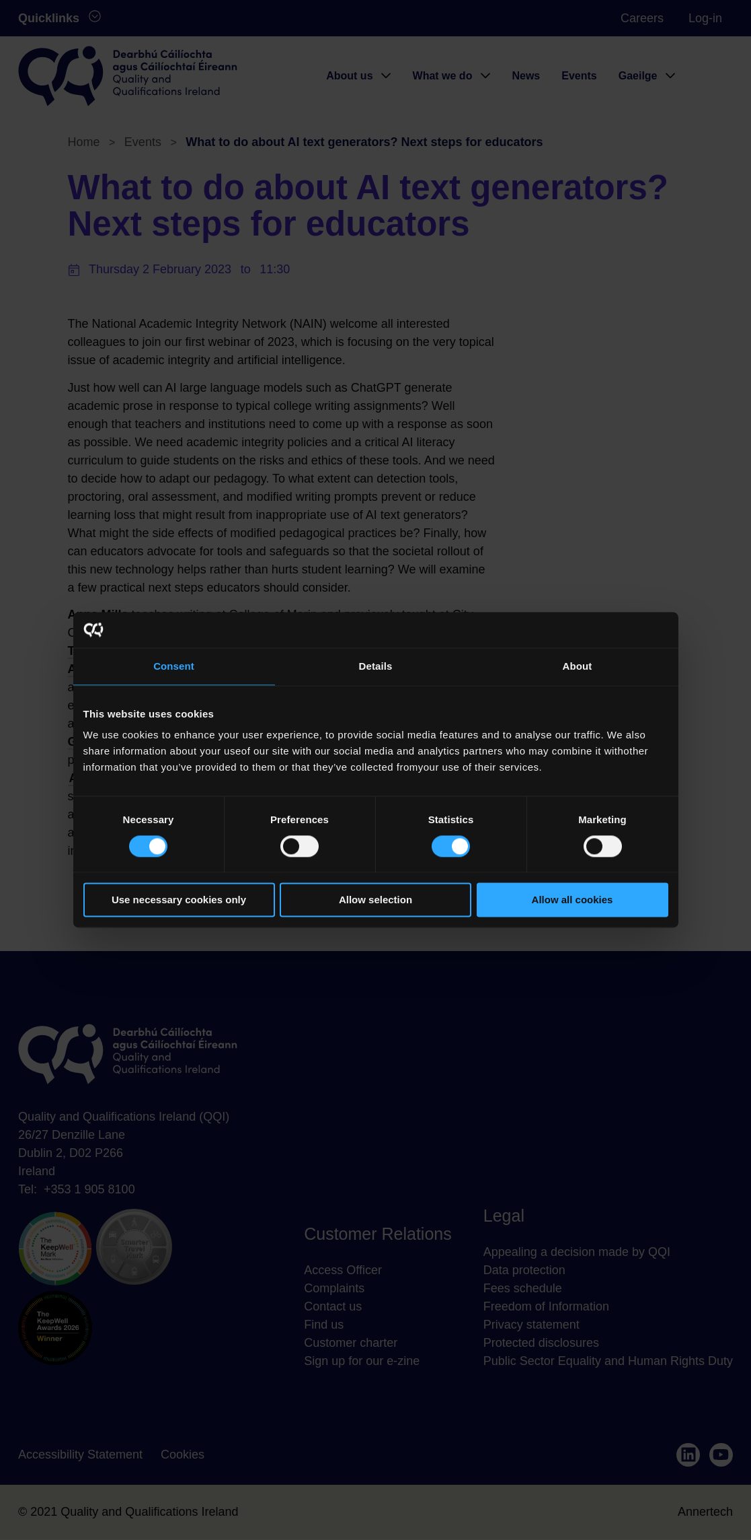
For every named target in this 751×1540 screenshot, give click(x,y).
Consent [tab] (173, 666)
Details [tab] (376, 666)
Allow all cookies (572, 900)
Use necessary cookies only (179, 900)
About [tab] (577, 666)
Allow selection (375, 900)
